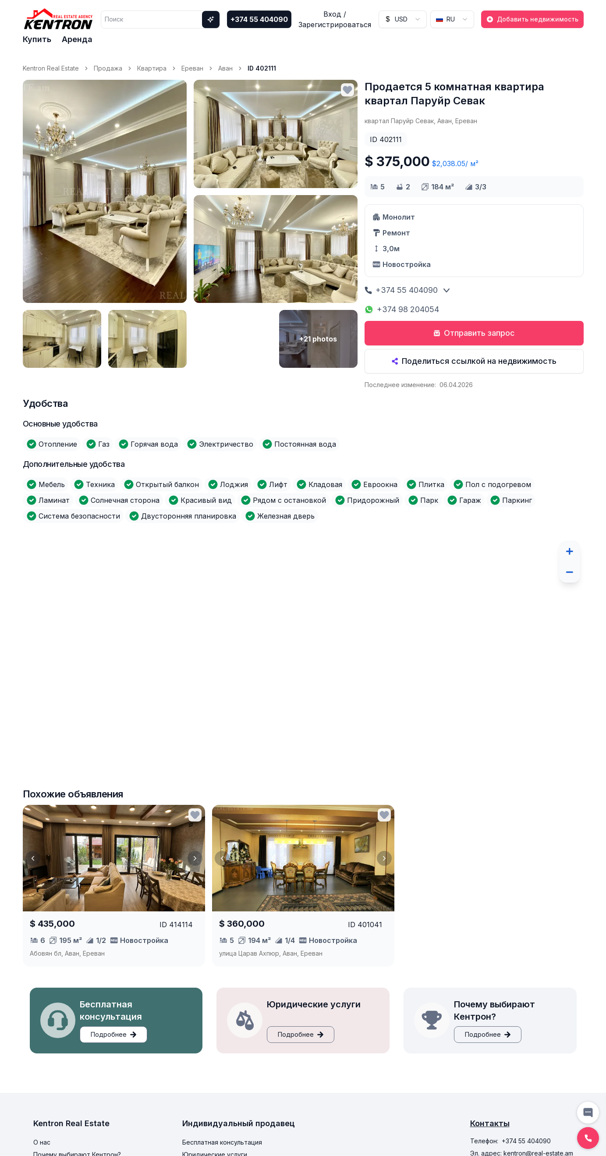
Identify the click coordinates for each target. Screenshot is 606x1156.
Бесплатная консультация (222, 1142)
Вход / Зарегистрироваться (334, 19)
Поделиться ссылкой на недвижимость (473, 361)
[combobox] (403, 19)
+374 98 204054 (402, 309)
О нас (41, 1142)
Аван (225, 68)
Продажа (108, 68)
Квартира (152, 68)
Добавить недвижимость (532, 19)
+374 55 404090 (259, 19)
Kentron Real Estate (51, 68)
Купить (37, 39)
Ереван (192, 68)
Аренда (77, 39)
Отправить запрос (474, 333)
